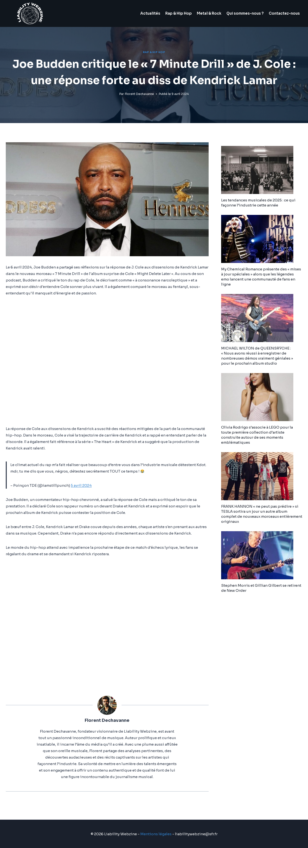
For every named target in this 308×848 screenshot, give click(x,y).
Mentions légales (156, 834)
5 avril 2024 (81, 485)
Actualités (150, 13)
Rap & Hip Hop (178, 13)
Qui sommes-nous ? (245, 13)
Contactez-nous (284, 13)
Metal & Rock (209, 13)
